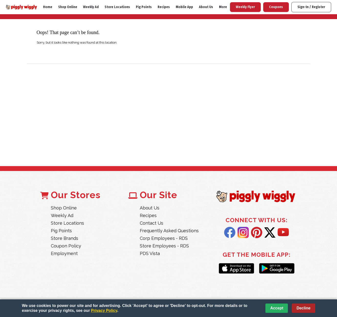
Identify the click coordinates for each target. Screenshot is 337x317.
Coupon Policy (66, 245)
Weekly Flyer (245, 7)
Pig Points (144, 7)
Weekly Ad (91, 7)
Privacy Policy (104, 310)
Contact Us (151, 223)
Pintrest (256, 232)
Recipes (164, 7)
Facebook (229, 232)
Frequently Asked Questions (169, 230)
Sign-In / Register (311, 7)
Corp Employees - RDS (164, 238)
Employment (64, 253)
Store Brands (64, 238)
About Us (206, 7)
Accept (276, 308)
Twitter (269, 232)
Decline (303, 308)
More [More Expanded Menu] (223, 7)
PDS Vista (150, 253)
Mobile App (184, 7)
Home (47, 7)
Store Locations (117, 7)
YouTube (283, 232)
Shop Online (67, 7)
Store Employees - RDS (164, 245)
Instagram (243, 232)
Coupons (276, 7)
